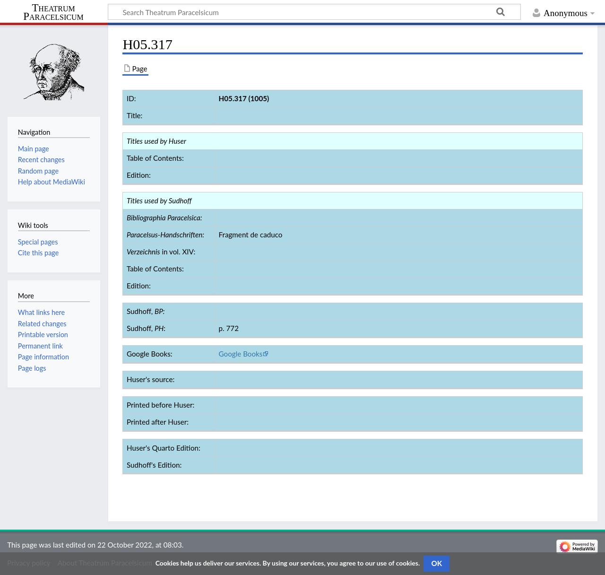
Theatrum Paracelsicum (53, 12)
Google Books (241, 353)
